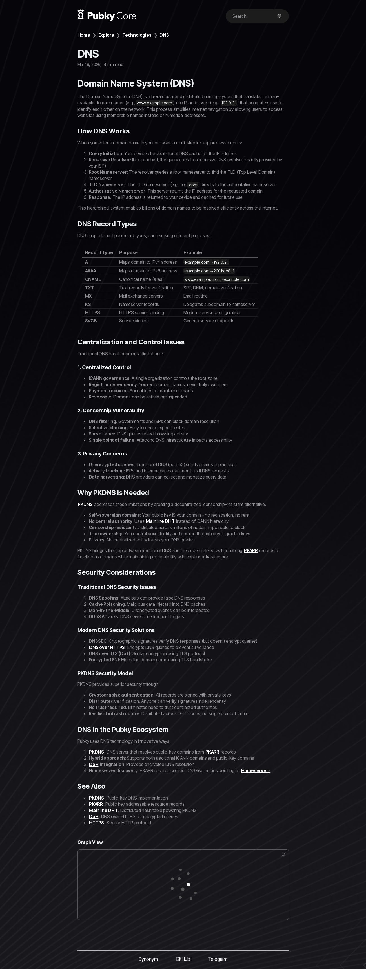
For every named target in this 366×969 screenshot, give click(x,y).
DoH (93, 764)
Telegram (217, 959)
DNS (164, 35)
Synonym (148, 959)
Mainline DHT (160, 521)
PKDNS (85, 504)
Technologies (137, 35)
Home (83, 35)
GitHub (183, 959)
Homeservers (256, 770)
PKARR (251, 550)
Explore (106, 35)
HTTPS (96, 822)
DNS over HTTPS (107, 647)
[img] (279, 16)
